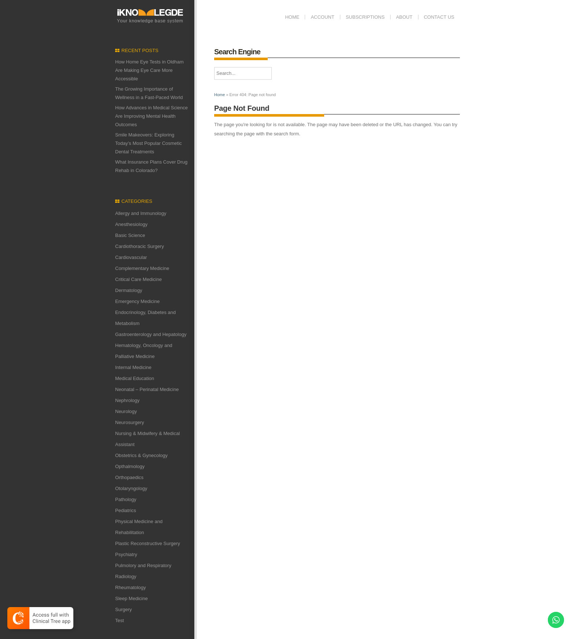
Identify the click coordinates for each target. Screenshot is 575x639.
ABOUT (404, 17)
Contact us (439, 17)
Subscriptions (365, 17)
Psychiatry (126, 554)
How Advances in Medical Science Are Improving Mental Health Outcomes (151, 116)
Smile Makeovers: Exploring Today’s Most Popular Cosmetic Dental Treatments (148, 143)
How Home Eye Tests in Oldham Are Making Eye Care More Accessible (149, 70)
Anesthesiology (131, 224)
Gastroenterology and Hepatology (150, 334)
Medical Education (134, 378)
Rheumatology (130, 587)
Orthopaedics (129, 477)
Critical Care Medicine (138, 279)
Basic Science (130, 235)
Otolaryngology (131, 488)
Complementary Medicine (142, 268)
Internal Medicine (133, 367)
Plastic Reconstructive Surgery (147, 543)
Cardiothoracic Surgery (139, 246)
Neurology (126, 411)
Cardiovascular (131, 257)
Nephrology (127, 400)
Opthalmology (129, 466)
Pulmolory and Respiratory (143, 565)
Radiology (125, 576)
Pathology (125, 499)
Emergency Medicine (137, 301)
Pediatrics (125, 510)
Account (322, 17)
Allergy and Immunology (140, 213)
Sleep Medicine (131, 598)
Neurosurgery (129, 422)
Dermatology (128, 290)
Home (292, 17)
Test (119, 620)
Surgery (123, 609)
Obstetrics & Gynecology (141, 455)
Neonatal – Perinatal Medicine (147, 389)
